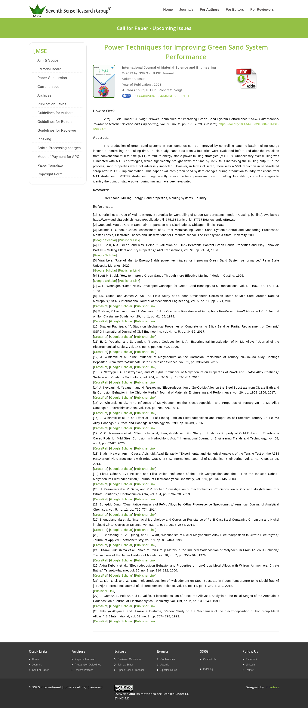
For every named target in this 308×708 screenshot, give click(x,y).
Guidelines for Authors (55, 113)
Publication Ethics (51, 104)
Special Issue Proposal (131, 669)
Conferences (167, 659)
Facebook (251, 659)
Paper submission (85, 659)
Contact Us (209, 659)
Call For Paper (40, 669)
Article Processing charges (59, 148)
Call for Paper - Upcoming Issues (154, 28)
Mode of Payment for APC (58, 157)
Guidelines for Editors (55, 121)
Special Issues (168, 669)
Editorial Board (49, 69)
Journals (186, 9)
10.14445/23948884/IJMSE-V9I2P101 (155, 96)
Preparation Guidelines (88, 664)
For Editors (235, 9)
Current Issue (48, 86)
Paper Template (50, 165)
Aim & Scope (47, 60)
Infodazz (272, 687)
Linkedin (251, 664)
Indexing (44, 139)
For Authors (209, 9)
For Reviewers (262, 9)
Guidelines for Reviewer (56, 130)
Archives (44, 95)
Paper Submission (52, 78)
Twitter (249, 669)
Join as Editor (125, 664)
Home (168, 9)
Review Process (84, 669)
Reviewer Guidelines (129, 659)
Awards (164, 664)
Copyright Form (49, 174)
